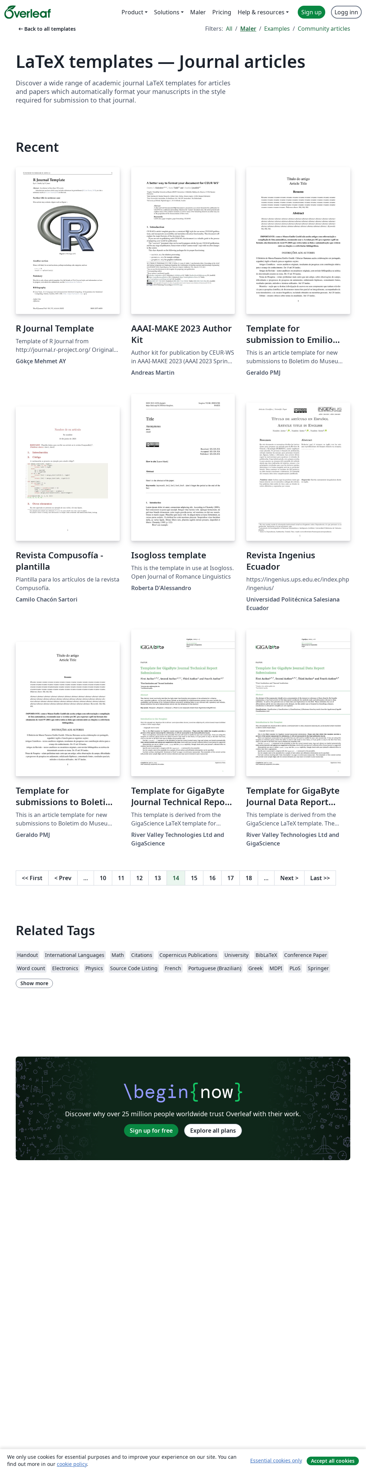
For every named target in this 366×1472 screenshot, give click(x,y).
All (229, 29)
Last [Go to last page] (320, 878)
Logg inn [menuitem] (346, 12)
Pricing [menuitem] (221, 12)
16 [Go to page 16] (212, 878)
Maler (248, 29)
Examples (277, 29)
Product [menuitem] (132, 12)
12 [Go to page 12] (139, 878)
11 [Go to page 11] (121, 878)
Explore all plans (213, 1130)
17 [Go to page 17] (230, 878)
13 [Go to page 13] (157, 878)
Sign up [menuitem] (311, 12)
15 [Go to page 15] (194, 878)
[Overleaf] (27, 12)
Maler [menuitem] (198, 12)
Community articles (324, 29)
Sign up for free (151, 1130)
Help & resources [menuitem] (261, 12)
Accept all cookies (333, 1460)
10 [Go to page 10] (103, 878)
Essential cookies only (276, 1460)
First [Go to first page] (32, 878)
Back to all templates (46, 28)
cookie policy (72, 1464)
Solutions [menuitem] (166, 12)
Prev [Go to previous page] (62, 878)
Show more (34, 983)
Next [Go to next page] (289, 878)
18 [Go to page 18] (249, 878)
